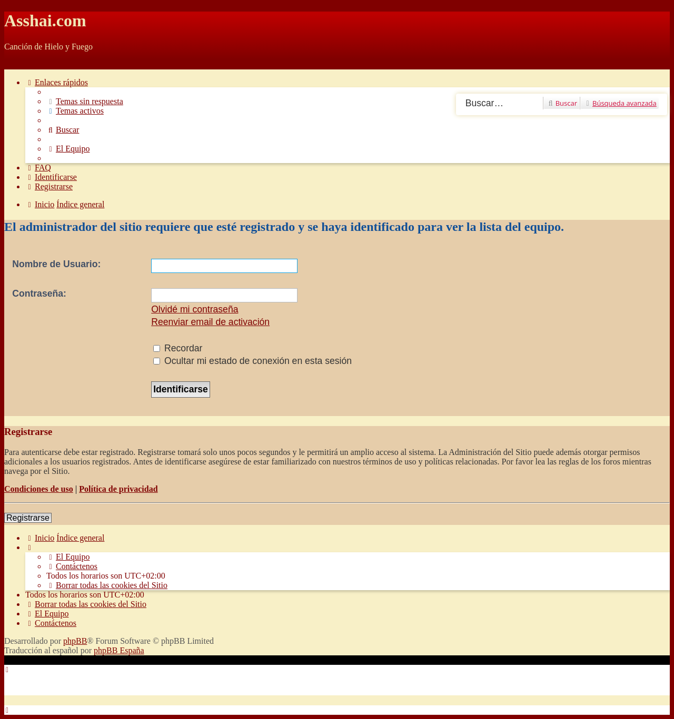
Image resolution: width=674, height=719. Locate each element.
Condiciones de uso (38, 488)
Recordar (177, 348)
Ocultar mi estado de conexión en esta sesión (252, 361)
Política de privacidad (118, 488)
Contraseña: (39, 293)
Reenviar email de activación (210, 322)
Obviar (15, 64)
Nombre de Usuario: (56, 264)
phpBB (75, 640)
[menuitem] (84, 101)
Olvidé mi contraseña (194, 309)
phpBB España (119, 650)
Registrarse (27, 517)
